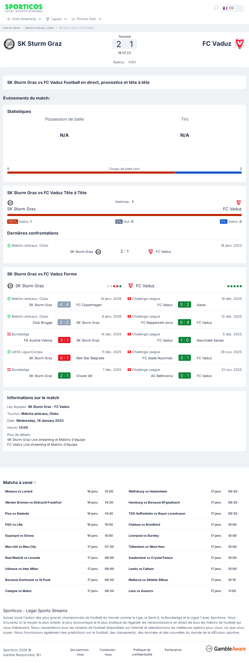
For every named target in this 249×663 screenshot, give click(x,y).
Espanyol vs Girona (19, 535)
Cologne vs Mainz (18, 591)
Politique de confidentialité (142, 652)
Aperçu (118, 62)
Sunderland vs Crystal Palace (151, 558)
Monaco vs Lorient (18, 491)
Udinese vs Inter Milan (21, 569)
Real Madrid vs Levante (22, 558)
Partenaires (173, 650)
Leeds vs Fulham (141, 569)
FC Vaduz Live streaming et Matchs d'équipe (42, 444)
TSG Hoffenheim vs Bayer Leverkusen (157, 513)
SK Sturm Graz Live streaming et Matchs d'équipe (46, 440)
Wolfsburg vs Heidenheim (148, 491)
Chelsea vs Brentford (144, 524)
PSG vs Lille (14, 524)
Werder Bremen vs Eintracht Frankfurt (33, 502)
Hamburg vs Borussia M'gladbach (154, 502)
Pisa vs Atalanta (17, 513)
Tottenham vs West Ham (147, 547)
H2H (132, 62)
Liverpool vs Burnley (144, 535)
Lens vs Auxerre (141, 591)
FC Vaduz (232, 208)
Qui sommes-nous (80, 652)
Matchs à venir (20, 482)
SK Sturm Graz (21, 208)
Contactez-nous (108, 652)
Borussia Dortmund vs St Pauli (27, 580)
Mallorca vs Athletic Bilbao (148, 580)
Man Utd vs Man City (20, 547)
